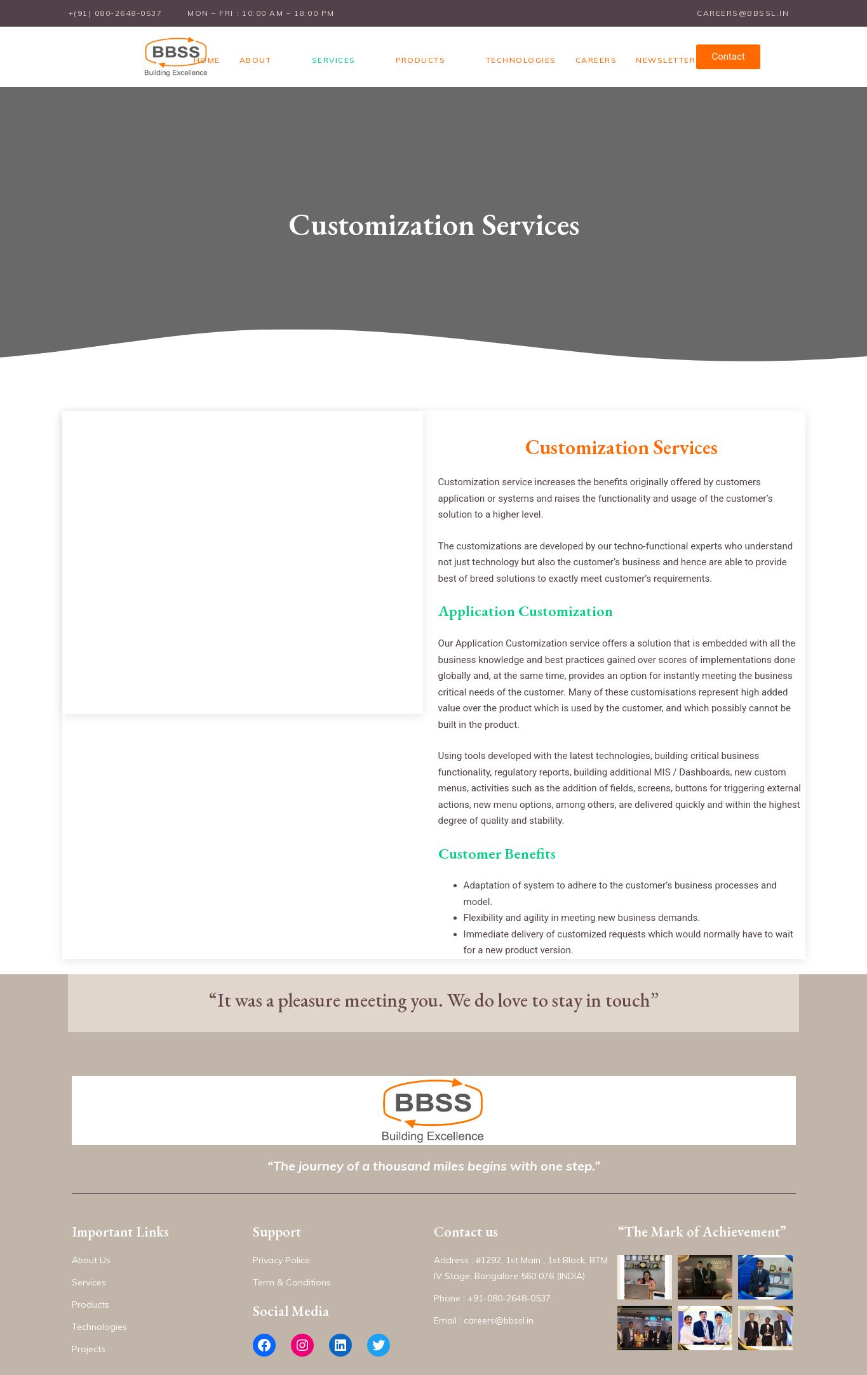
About (290, 52)
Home (241, 52)
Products (419, 52)
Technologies (501, 52)
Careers (577, 52)
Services (350, 52)
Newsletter (646, 52)
